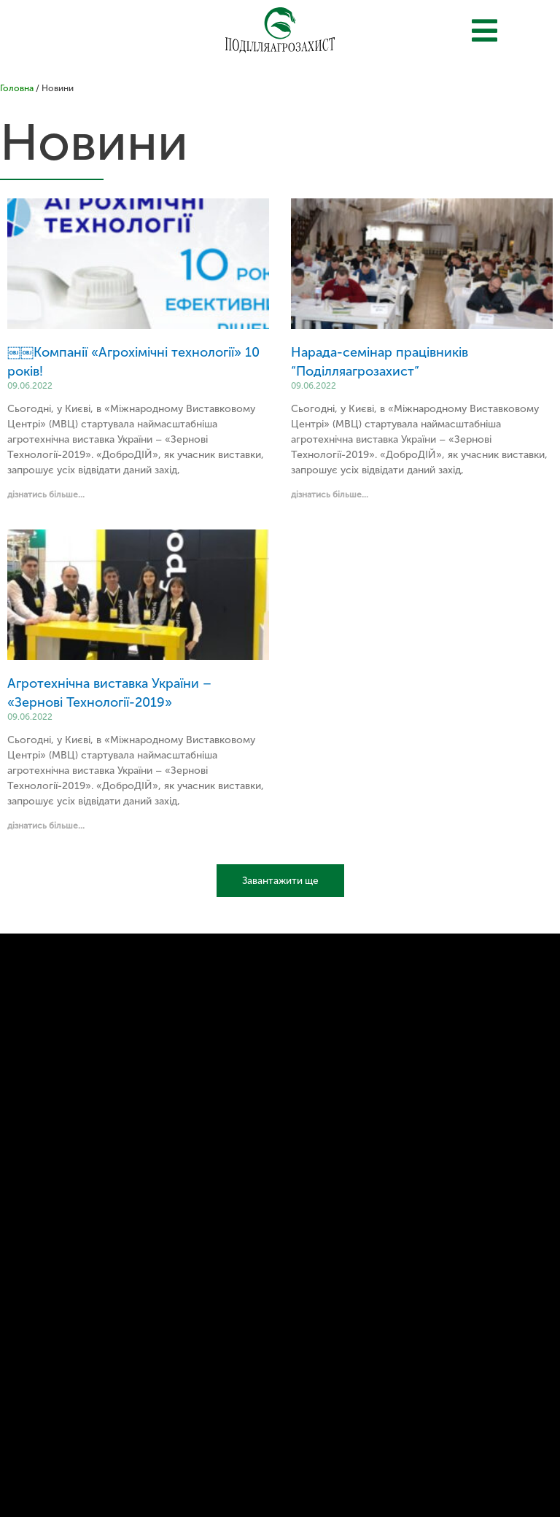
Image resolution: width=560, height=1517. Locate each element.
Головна (17, 88)
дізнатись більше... (46, 494)
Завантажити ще (280, 880)
